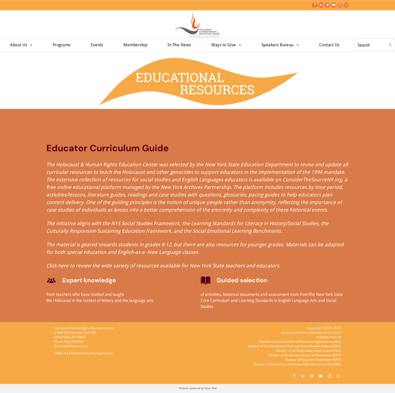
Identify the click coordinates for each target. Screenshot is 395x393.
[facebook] (314, 6)
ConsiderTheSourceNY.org (312, 180)
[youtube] (333, 6)
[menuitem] (21, 45)
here (63, 266)
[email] (346, 6)
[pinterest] (327, 6)
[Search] (374, 45)
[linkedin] (320, 6)
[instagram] (339, 6)
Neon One (210, 388)
